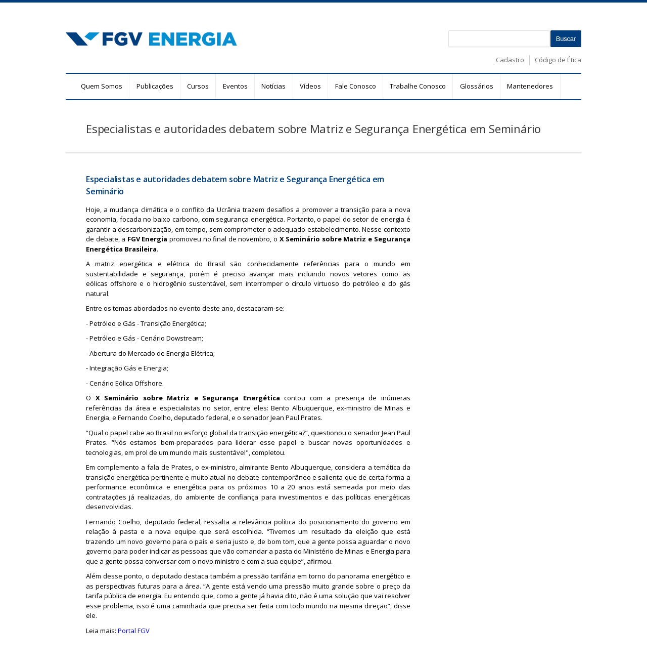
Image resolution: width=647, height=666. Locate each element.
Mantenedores (530, 86)
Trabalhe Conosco (418, 86)
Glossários (476, 86)
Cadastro (510, 59)
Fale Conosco (355, 86)
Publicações (154, 86)
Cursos (198, 86)
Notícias (273, 86)
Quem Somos (101, 86)
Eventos (235, 86)
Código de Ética (558, 59)
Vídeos (310, 86)
